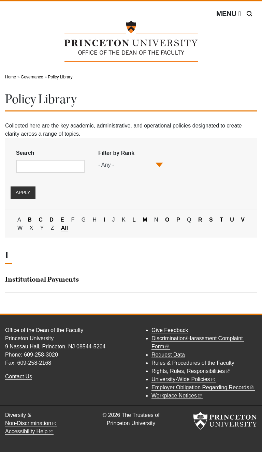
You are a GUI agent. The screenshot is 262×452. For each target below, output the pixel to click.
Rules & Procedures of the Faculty (192, 363)
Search (25, 153)
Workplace (177, 395)
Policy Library (60, 77)
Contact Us (18, 376)
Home (10, 77)
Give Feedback (169, 330)
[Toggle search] (249, 14)
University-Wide (183, 379)
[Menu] (228, 13)
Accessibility (29, 431)
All (64, 228)
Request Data (168, 355)
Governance (32, 77)
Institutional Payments (42, 279)
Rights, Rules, (191, 371)
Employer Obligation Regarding (203, 387)
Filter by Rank (116, 153)
